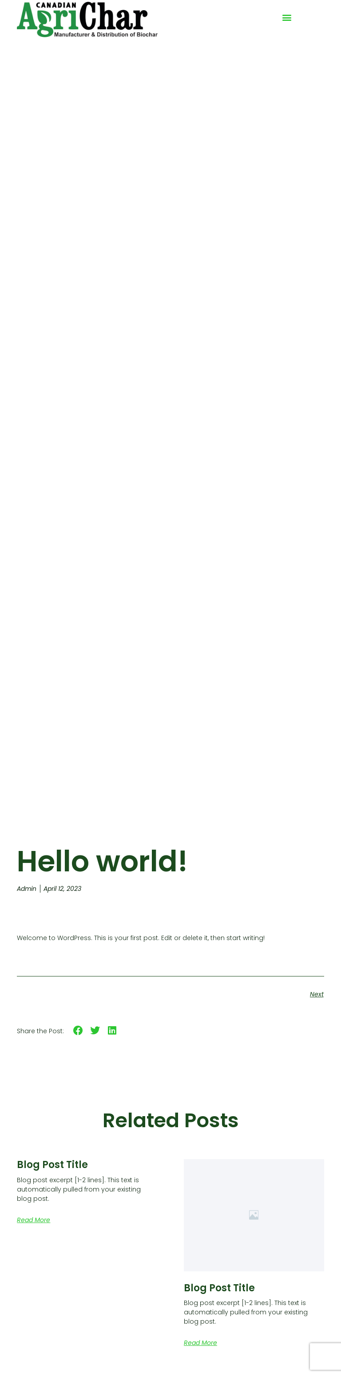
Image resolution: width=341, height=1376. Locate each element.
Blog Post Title (52, 1165)
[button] (286, 17)
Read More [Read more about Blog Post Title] (33, 1219)
